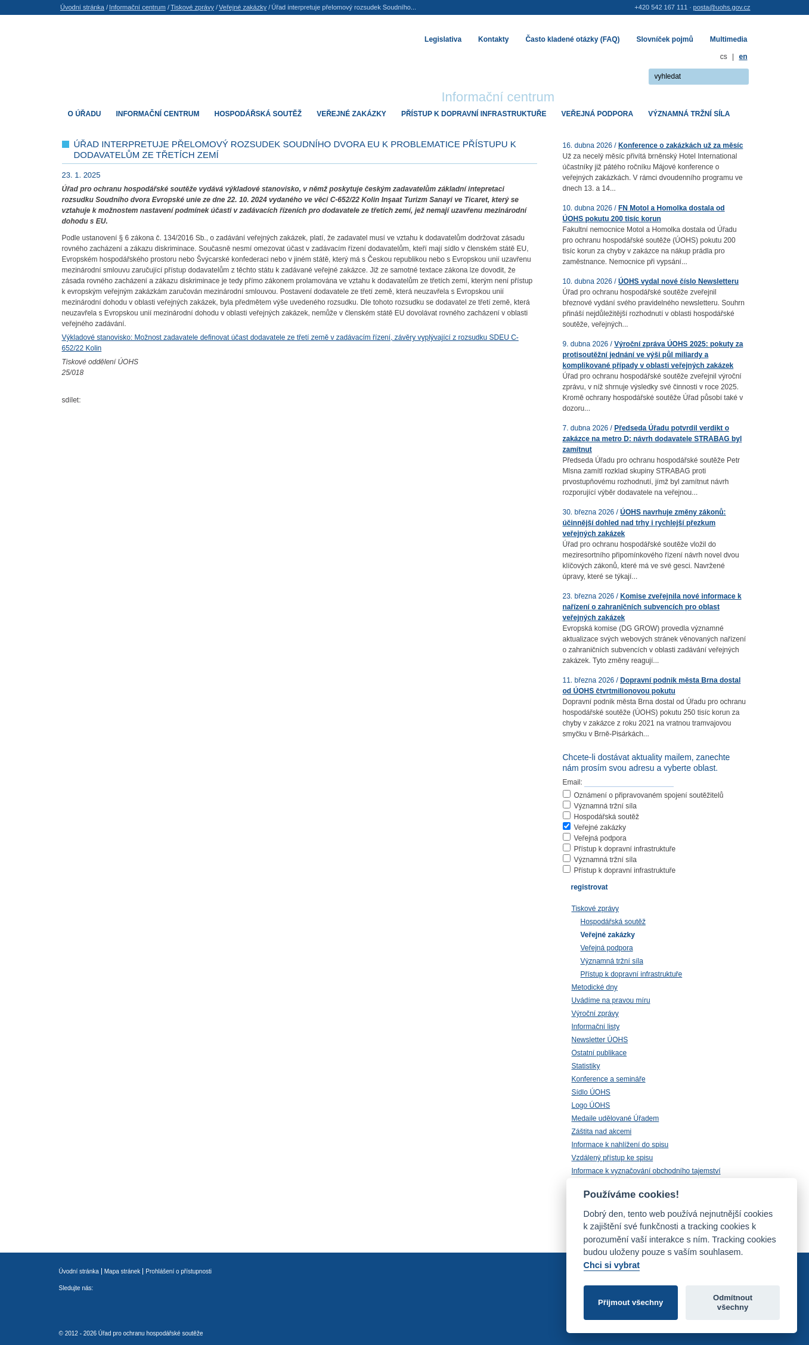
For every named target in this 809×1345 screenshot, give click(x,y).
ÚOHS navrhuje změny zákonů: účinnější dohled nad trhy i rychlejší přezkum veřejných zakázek (644, 523)
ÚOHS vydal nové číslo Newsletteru (678, 281)
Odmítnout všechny (732, 1302)
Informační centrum (137, 7)
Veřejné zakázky (242, 7)
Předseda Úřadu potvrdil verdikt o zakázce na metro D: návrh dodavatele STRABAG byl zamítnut (652, 439)
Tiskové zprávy (192, 7)
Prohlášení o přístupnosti (178, 1271)
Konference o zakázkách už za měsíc (680, 145)
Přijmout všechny (630, 1302)
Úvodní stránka (82, 7)
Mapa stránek (122, 1271)
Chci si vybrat (612, 1265)
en (743, 56)
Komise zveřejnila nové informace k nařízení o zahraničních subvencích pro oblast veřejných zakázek (652, 607)
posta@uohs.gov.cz (722, 7)
